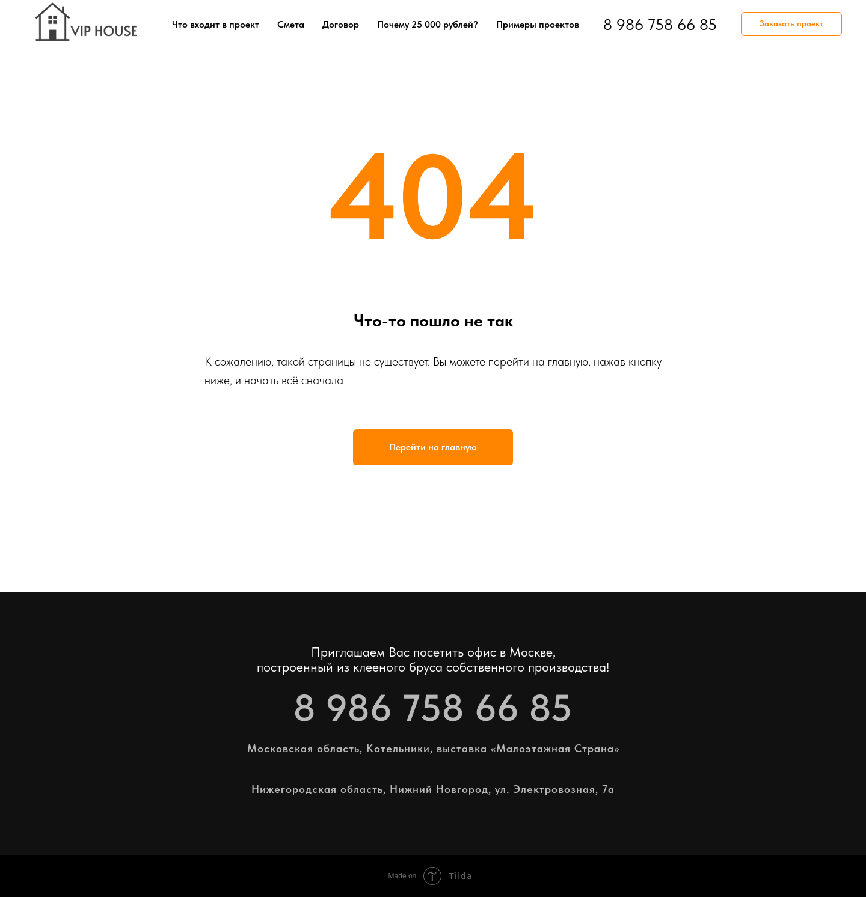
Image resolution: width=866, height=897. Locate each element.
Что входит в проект (215, 24)
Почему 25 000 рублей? (427, 24)
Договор (340, 24)
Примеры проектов (537, 24)
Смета (290, 24)
